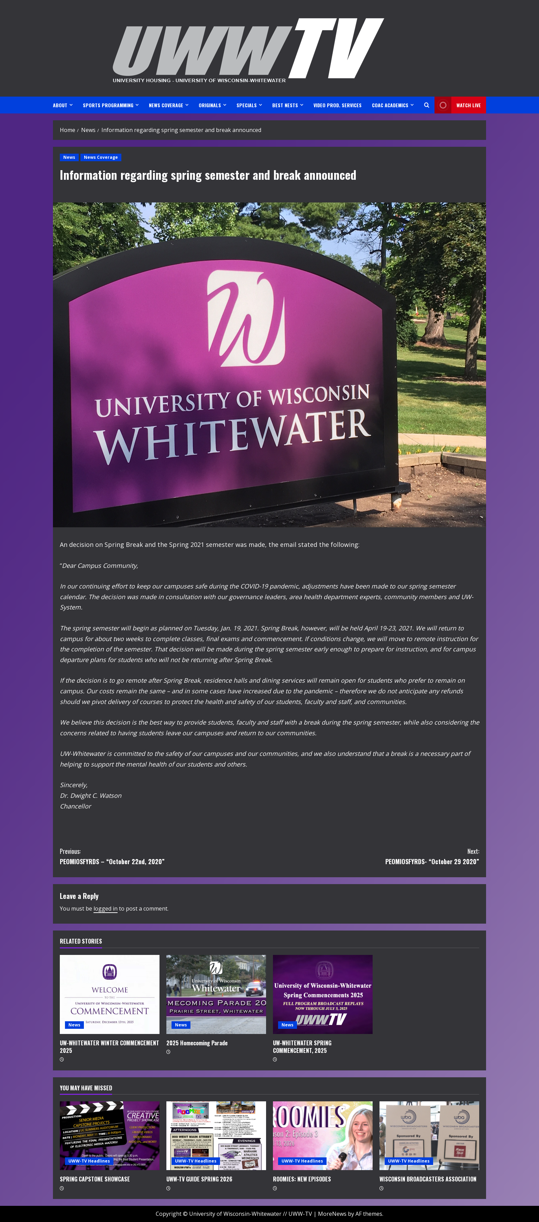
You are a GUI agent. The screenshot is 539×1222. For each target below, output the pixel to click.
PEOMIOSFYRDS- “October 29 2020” (374, 856)
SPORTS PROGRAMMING (108, 105)
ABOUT (60, 105)
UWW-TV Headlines (89, 1161)
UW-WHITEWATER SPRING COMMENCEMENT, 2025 (302, 1047)
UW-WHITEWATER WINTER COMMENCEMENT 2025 (109, 1047)
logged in (106, 908)
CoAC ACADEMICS (390, 105)
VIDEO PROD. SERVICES (338, 105)
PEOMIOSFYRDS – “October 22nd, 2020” (165, 856)
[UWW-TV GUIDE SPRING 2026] (216, 1135)
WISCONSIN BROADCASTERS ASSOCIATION (428, 1179)
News (69, 157)
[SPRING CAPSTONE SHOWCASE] (110, 1135)
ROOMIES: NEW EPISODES (302, 1179)
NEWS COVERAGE (166, 105)
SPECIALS (246, 105)
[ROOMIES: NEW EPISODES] (323, 1135)
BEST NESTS (285, 105)
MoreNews (332, 1214)
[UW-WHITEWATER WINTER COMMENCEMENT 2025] (110, 994)
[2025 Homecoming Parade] (216, 994)
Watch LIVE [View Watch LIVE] (457, 105)
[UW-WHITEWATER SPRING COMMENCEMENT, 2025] (323, 994)
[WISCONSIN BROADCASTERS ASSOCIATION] (429, 1135)
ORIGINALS (210, 105)
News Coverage (101, 157)
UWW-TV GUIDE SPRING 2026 (199, 1179)
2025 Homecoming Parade (197, 1043)
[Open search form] (426, 105)
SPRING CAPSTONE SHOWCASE (95, 1179)
